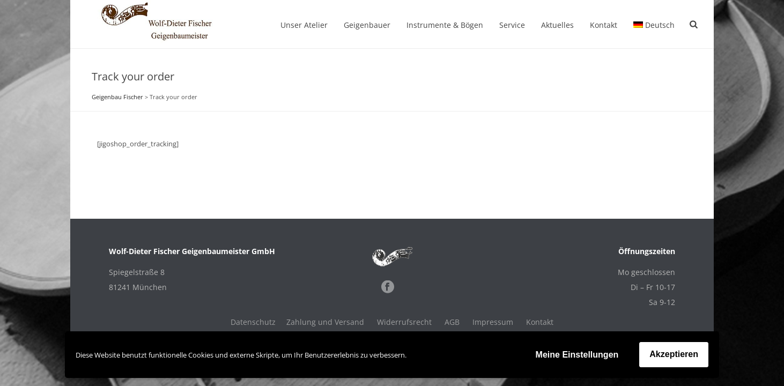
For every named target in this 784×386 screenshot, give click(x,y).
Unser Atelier (304, 25)
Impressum (492, 322)
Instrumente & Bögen (444, 25)
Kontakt (603, 25)
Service (512, 25)
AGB (452, 322)
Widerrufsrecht (404, 322)
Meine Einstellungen (577, 354)
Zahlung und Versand (325, 322)
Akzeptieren (673, 354)
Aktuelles (557, 25)
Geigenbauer (367, 25)
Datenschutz (253, 322)
